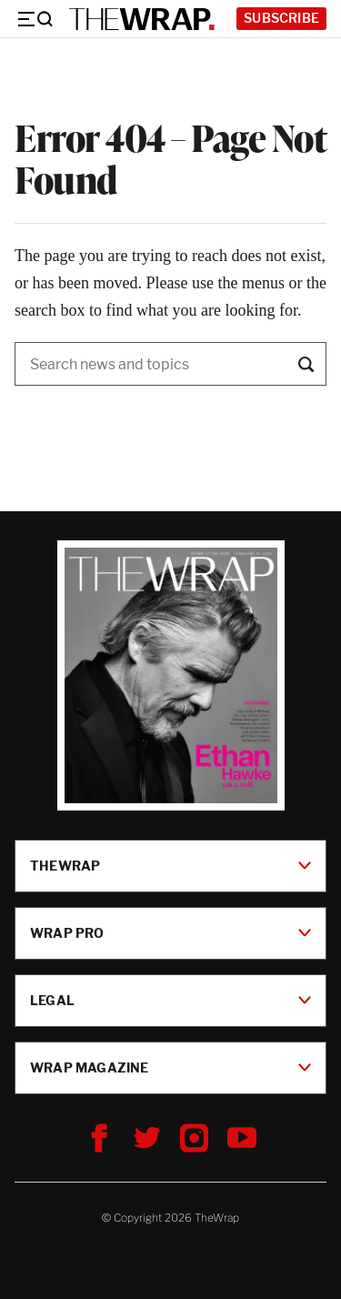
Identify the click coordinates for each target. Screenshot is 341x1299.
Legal (170, 1000)
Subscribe (281, 17)
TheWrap (170, 865)
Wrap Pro (170, 933)
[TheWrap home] (142, 19)
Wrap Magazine (170, 1067)
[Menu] (35, 19)
